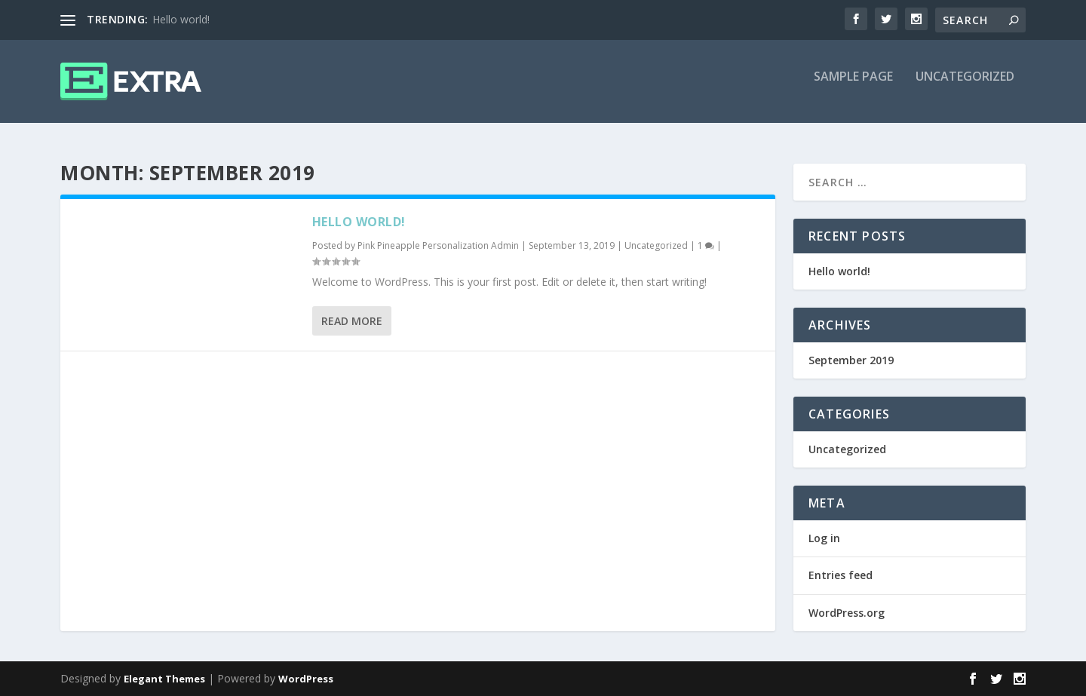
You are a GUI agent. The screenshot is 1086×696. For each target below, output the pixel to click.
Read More (351, 321)
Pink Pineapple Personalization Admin (438, 245)
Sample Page (853, 88)
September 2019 (851, 360)
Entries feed (840, 576)
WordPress (305, 678)
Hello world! (181, 19)
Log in (824, 539)
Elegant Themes (164, 678)
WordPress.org (846, 613)
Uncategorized (965, 88)
